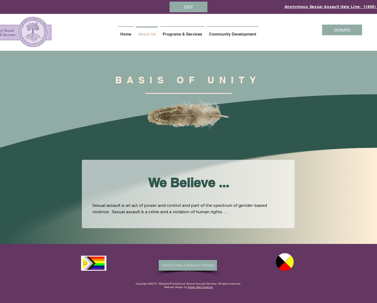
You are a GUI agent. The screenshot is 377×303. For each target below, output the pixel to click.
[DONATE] (342, 30)
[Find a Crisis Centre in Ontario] (188, 265)
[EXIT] (188, 7)
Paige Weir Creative (200, 287)
